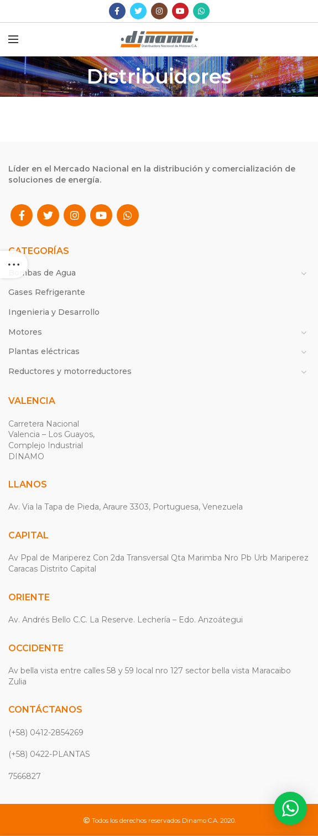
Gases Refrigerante (46, 292)
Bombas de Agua (42, 273)
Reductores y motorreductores (70, 371)
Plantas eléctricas (44, 351)
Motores (25, 332)
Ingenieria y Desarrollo (54, 312)
